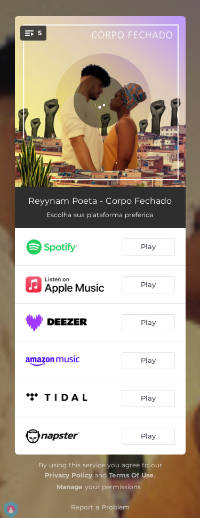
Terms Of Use (131, 475)
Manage (70, 487)
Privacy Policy (68, 475)
